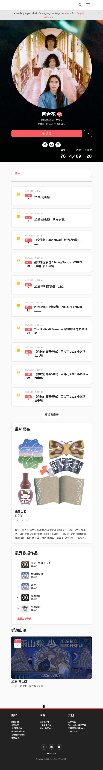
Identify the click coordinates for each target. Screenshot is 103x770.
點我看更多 (51, 414)
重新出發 (20, 511)
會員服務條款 (17, 728)
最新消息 (15, 725)
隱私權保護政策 (18, 731)
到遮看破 (36, 607)
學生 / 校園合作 (46, 728)
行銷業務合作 (45, 725)
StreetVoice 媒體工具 (77, 725)
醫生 (33, 585)
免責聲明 (15, 738)
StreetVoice (24, 4)
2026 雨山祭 (19, 681)
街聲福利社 (44, 722)
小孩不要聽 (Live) (40, 563)
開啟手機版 (51, 753)
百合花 (18, 515)
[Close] (99, 13)
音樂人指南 (73, 731)
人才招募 (72, 722)
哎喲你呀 (36, 596)
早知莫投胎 (37, 574)
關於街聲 (15, 722)
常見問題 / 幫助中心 (76, 728)
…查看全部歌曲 (23, 618)
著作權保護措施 (18, 735)
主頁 (18, 173)
